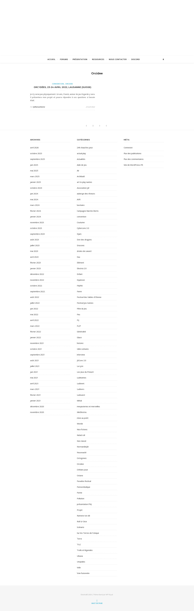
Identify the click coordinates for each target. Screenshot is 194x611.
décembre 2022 (37, 274)
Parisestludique (83, 487)
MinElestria (81, 412)
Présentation (80, 59)
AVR (78, 199)
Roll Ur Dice (82, 521)
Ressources (98, 59)
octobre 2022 (36, 285)
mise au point (82, 418)
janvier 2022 (35, 337)
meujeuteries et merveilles (88, 406)
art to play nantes (84, 182)
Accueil (51, 59)
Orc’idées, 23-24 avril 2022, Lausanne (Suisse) (62, 87)
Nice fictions (82, 429)
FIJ (78, 320)
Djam (79, 234)
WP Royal (109, 594)
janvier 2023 (35, 268)
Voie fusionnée (83, 573)
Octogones (81, 458)
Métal (79, 400)
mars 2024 (34, 205)
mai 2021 (34, 377)
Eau (78, 257)
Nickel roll (81, 435)
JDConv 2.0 (81, 360)
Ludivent (80, 383)
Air (78, 170)
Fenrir (79, 291)
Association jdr (83, 188)
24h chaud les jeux (85, 147)
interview (81, 354)
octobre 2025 (36, 153)
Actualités (81, 159)
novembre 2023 (37, 222)
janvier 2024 (35, 216)
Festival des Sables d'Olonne (89, 297)
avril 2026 (34, 147)
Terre (79, 538)
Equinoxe (81, 280)
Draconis (80, 245)
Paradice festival (84, 481)
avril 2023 (34, 257)
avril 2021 (34, 383)
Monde (80, 423)
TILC (79, 544)
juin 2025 (34, 165)
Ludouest (81, 395)
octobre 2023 (36, 228)
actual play (81, 153)
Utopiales (81, 561)
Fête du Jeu (82, 308)
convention (58, 84)
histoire (80, 343)
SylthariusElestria (39, 107)
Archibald (81, 176)
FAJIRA (80, 285)
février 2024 (35, 211)
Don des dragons (84, 239)
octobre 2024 (36, 188)
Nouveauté (81, 452)
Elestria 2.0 (81, 268)
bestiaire (81, 205)
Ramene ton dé (83, 515)
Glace (79, 337)
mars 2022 (34, 326)
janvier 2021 (35, 400)
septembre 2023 (37, 234)
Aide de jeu (81, 165)
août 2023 (34, 239)
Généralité (81, 331)
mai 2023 (34, 251)
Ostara (80, 475)
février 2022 (35, 331)
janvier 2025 (35, 182)
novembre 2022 (37, 280)
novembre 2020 (37, 412)
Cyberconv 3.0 (83, 228)
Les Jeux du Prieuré (85, 372)
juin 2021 (34, 372)
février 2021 (35, 395)
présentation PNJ (84, 504)
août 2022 (34, 297)
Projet (79, 510)
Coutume (81, 222)
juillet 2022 (35, 303)
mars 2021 (34, 389)
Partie (79, 492)
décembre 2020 (37, 406)
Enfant (79, 274)
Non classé (81, 441)
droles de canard (84, 251)
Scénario (80, 527)
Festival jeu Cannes (85, 303)
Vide (79, 567)
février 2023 (35, 262)
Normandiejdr (83, 446)
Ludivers (80, 389)
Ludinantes (81, 377)
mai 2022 (34, 314)
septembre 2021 (37, 354)
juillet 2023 (35, 245)
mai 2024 (34, 199)
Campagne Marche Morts (87, 211)
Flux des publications (132, 153)
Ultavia (80, 556)
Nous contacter (118, 59)
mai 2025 (34, 170)
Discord (135, 59)
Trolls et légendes (85, 550)
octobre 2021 (36, 349)
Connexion (128, 147)
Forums (64, 59)
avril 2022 (34, 320)
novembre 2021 (37, 343)
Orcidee (69, 84)
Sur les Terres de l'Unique (88, 533)
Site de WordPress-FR (133, 165)
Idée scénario (83, 349)
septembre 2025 (37, 159)
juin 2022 (34, 308)
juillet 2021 (35, 366)
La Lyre (80, 366)
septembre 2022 (37, 291)
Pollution (80, 498)
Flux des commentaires (134, 159)
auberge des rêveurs (86, 193)
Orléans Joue (82, 469)
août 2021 (34, 360)
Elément (80, 262)
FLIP (79, 326)
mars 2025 (34, 176)
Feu (78, 314)
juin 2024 (34, 193)
